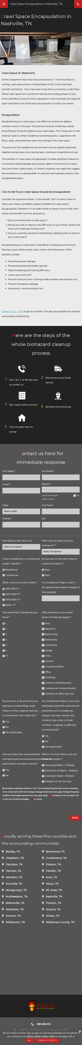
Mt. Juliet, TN (53, 890)
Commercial (10, 575)
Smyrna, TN (52, 909)
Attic (46, 624)
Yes (77, 495)
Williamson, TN (15, 922)
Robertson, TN (14, 909)
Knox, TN (51, 877)
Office (46, 672)
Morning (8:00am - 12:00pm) (58, 765)
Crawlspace (49, 645)
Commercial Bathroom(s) (56, 683)
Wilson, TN (52, 915)
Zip (43, 519)
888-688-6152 (44, 1024)
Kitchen (47, 661)
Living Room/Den (52, 667)
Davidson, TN (13, 864)
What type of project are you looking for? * (57, 543)
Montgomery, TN (16, 890)
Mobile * (46, 484)
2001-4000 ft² (11, 594)
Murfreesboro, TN (16, 896)
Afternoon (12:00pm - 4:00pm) (60, 771)
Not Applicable (12, 732)
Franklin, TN (53, 870)
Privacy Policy (47, 1040)
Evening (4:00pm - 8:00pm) (58, 776)
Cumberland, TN (56, 858)
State (5, 505)
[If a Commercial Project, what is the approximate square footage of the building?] (61, 598)
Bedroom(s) (49, 640)
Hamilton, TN (13, 877)
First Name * (8, 471)
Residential (10, 570)
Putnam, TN (53, 903)
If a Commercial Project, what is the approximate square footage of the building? (60, 587)
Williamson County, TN (59, 922)
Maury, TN (51, 883)
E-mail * (6, 485)
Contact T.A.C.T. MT (12, 312)
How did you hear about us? (17, 541)
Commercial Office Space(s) (58, 694)
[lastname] (61, 477)
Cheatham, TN (14, 858)
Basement (49, 629)
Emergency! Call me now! (57, 781)
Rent (46, 575)
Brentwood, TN (55, 851)
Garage (47, 651)
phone (78, 4)
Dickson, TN (53, 864)
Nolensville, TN (14, 903)
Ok (29, 1040)
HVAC (46, 656)
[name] (21, 477)
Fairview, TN (13, 870)
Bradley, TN (12, 851)
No (5, 727)
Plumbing (48, 677)
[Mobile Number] (61, 489)
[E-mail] (21, 490)
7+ (5, 656)
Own (46, 570)
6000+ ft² (9, 605)
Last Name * (48, 471)
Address (6, 519)
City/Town (47, 505)
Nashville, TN (53, 896)
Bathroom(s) (50, 634)
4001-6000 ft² (11, 600)
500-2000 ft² (10, 589)
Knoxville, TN (13, 883)
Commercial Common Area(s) (59, 688)
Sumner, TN (13, 915)
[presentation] (23, 808)
